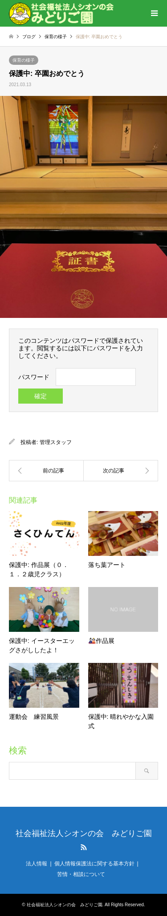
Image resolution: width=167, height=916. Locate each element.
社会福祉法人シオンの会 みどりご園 (84, 833)
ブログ (29, 36)
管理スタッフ (56, 442)
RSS (84, 847)
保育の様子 (56, 36)
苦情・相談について (81, 874)
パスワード (33, 377)
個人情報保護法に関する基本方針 (94, 863)
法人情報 (36, 863)
